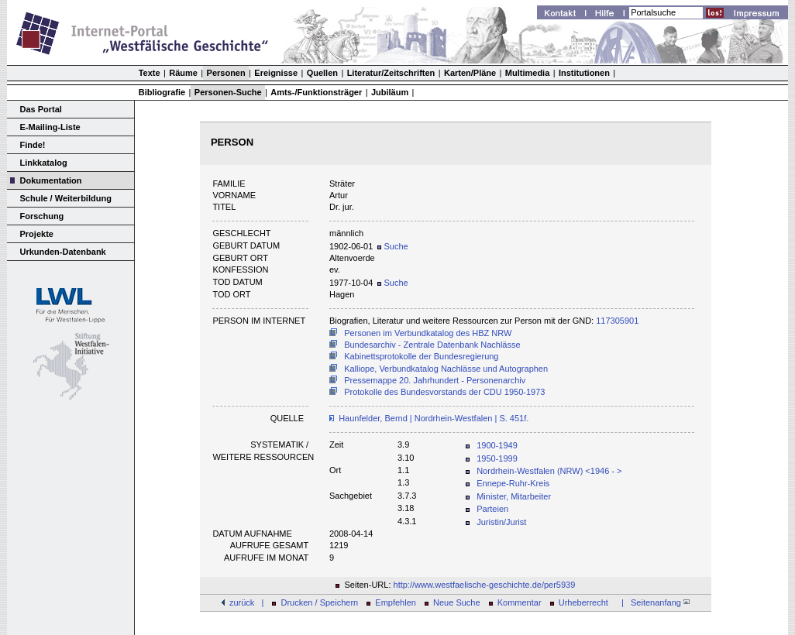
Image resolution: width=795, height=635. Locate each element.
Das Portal (41, 109)
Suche (392, 246)
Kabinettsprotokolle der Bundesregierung (421, 356)
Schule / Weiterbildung (66, 198)
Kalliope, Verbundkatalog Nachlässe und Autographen (446, 368)
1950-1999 (497, 458)
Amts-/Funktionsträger (316, 92)
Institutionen (584, 72)
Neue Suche (456, 602)
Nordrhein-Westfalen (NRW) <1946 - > (549, 470)
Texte (149, 72)
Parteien (492, 508)
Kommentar (519, 602)
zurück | (246, 602)
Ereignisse (276, 72)
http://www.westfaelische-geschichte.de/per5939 (485, 584)
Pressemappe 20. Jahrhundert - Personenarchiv (434, 380)
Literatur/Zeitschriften (391, 72)
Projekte (36, 234)
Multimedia (527, 72)
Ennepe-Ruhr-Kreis (513, 483)
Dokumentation (51, 180)
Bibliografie (162, 92)
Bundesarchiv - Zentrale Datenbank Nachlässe (432, 344)
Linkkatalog (43, 162)
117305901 (617, 320)
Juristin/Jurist (501, 522)
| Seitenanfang (653, 602)
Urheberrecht (583, 602)
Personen (226, 72)
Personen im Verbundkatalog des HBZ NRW (427, 333)
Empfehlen (395, 602)
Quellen (322, 72)
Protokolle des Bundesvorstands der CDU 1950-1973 (444, 391)
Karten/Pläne (470, 72)
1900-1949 (497, 445)
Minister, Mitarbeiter (514, 496)
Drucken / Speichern (320, 602)
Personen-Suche (228, 92)
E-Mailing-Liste (50, 127)
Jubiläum (389, 92)
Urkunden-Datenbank (63, 251)
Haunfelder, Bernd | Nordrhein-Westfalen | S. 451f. (433, 418)
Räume (183, 72)
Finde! (33, 144)
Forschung (42, 216)
